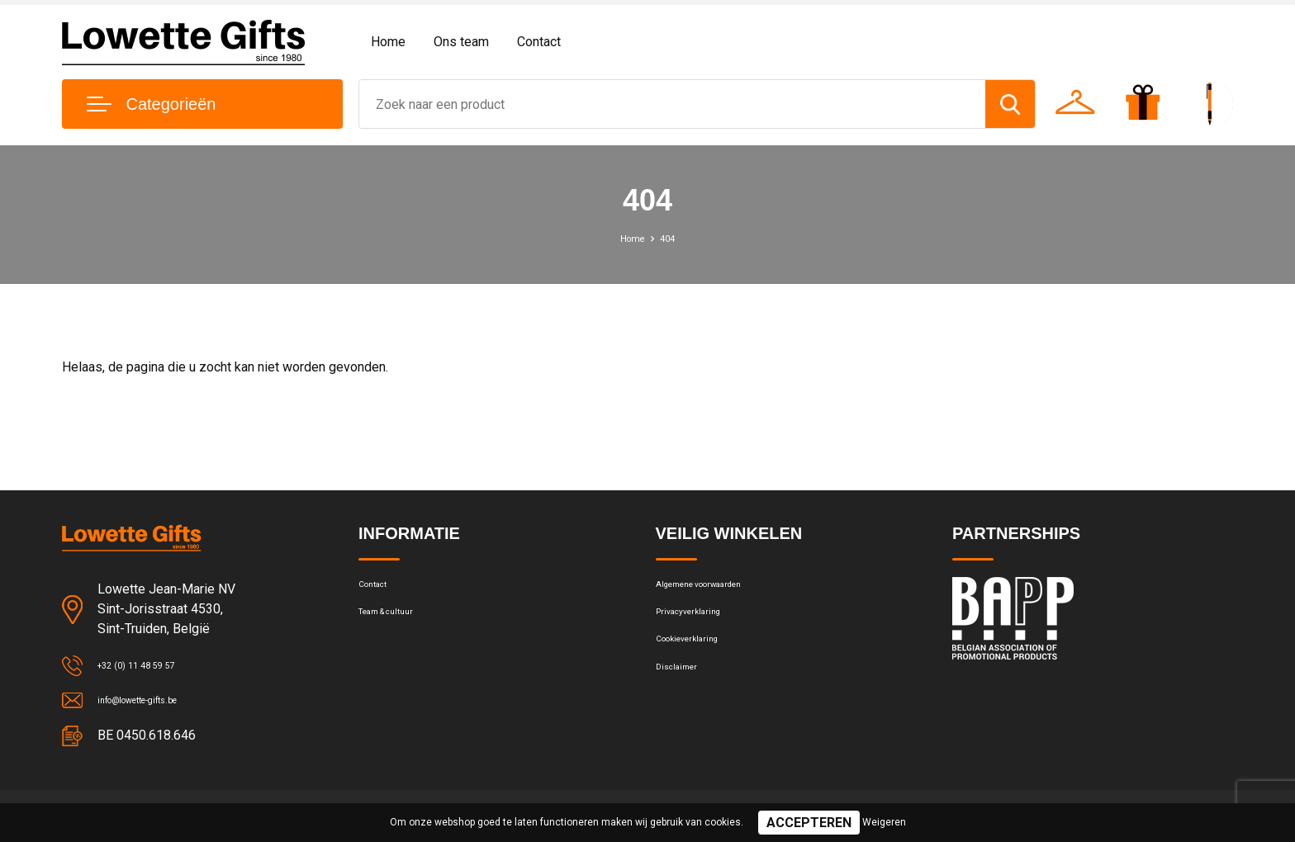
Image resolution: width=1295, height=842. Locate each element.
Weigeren (884, 822)
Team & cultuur (399, 624)
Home (388, 42)
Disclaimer (684, 695)
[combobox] (672, 104)
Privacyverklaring (701, 624)
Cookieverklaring (700, 659)
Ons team (461, 42)
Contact (539, 42)
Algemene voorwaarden (720, 588)
